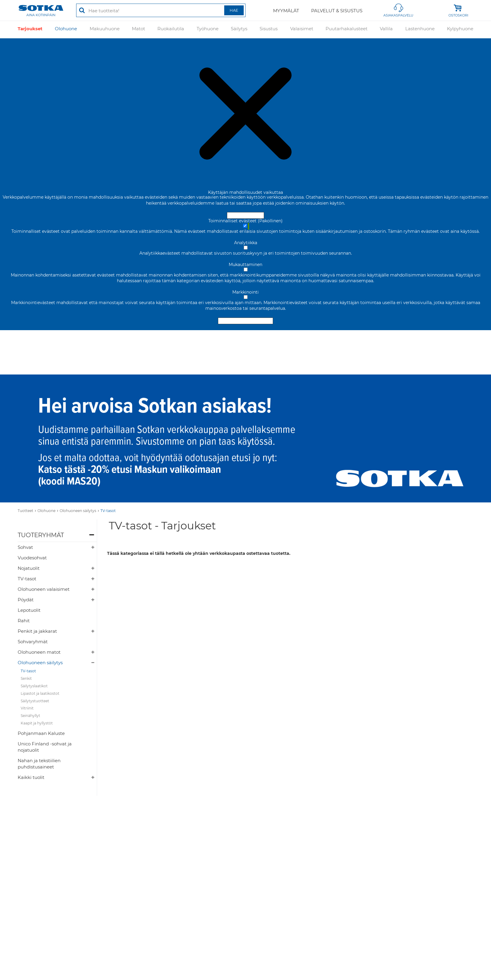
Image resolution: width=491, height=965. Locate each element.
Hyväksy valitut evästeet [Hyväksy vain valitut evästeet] (245, 321)
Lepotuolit (29, 610)
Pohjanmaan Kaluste (41, 733)
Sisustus (269, 29)
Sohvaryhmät (33, 641)
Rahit (24, 620)
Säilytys (239, 29)
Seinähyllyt (30, 715)
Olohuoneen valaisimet (44, 589)
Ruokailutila (170, 29)
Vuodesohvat (32, 558)
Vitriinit (27, 708)
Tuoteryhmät (41, 535)
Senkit (26, 678)
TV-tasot (108, 510)
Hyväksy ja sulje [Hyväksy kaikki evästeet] (245, 215)
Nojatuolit (29, 568)
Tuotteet (25, 510)
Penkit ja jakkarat (37, 631)
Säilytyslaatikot (34, 686)
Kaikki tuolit (31, 777)
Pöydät (26, 599)
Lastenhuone (420, 29)
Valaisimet (301, 29)
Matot (138, 29)
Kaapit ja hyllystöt (37, 723)
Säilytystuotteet (35, 701)
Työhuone (208, 29)
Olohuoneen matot (39, 652)
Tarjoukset (30, 29)
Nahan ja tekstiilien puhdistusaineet (39, 764)
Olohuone (66, 29)
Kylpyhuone (460, 29)
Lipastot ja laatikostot (40, 693)
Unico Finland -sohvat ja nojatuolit (45, 747)
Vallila (386, 29)
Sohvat (25, 547)
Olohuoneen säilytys (78, 510)
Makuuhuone (105, 29)
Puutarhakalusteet (347, 29)
